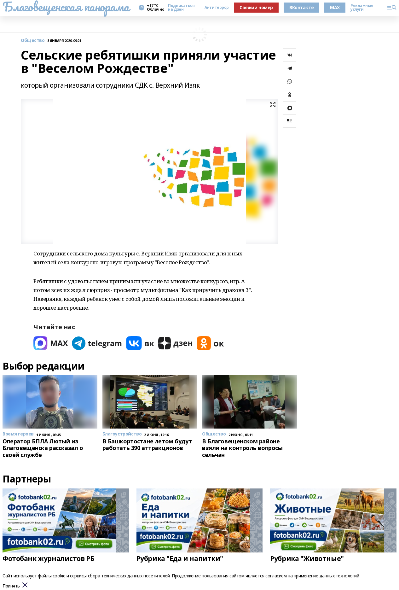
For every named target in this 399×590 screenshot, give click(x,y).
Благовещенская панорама (66, 7)
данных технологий (339, 576)
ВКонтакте (301, 7)
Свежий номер (256, 7)
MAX (335, 7)
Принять (11, 586)
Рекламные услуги (361, 7)
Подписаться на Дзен (181, 7)
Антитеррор (217, 7)
